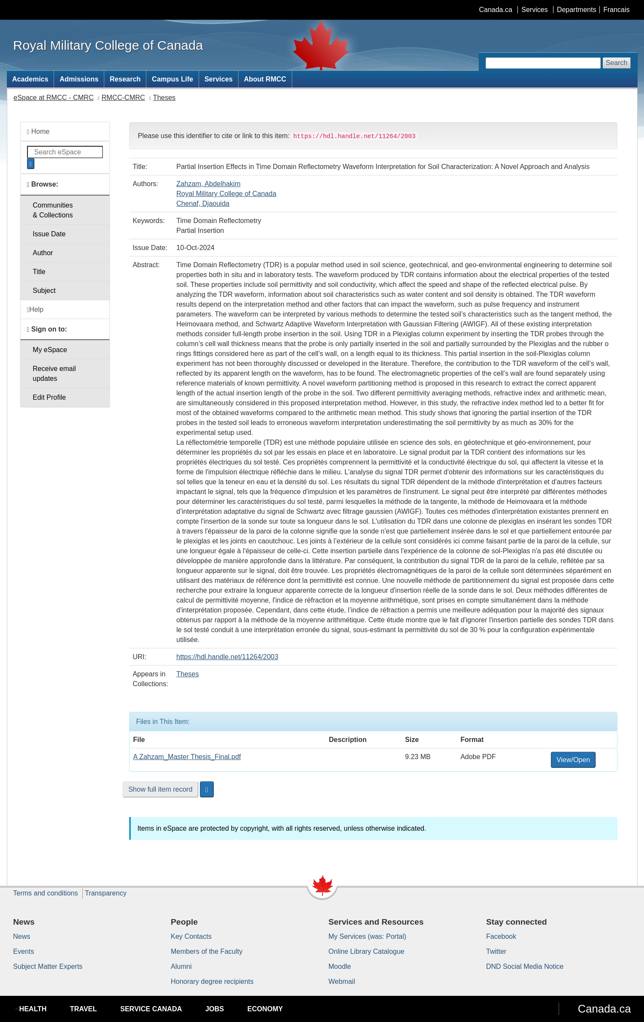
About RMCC (265, 79)
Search (617, 62)
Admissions (79, 79)
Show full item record (160, 789)
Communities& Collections (53, 210)
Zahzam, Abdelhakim (208, 183)
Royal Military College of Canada (226, 193)
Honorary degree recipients (212, 981)
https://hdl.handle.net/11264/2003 (227, 656)
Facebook (501, 936)
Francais (616, 9)
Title (39, 271)
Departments (576, 9)
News (21, 936)
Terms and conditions (45, 893)
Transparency (106, 893)
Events (23, 951)
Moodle (340, 966)
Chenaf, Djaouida (203, 203)
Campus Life (172, 79)
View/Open (573, 759)
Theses (164, 97)
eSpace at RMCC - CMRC (54, 97)
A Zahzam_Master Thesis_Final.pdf (187, 756)
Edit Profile (49, 397)
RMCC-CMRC (123, 97)
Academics (30, 79)
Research (125, 79)
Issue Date (49, 234)
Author (43, 252)
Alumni (181, 966)
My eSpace (50, 349)
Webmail (342, 981)
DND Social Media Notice (525, 966)
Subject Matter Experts (48, 966)
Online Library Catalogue (367, 951)
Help (35, 310)
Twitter (496, 951)
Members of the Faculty (206, 951)
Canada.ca (495, 9)
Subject (44, 290)
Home (38, 132)
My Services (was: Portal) (367, 936)
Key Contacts (191, 936)
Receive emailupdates (54, 373)
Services (534, 9)
